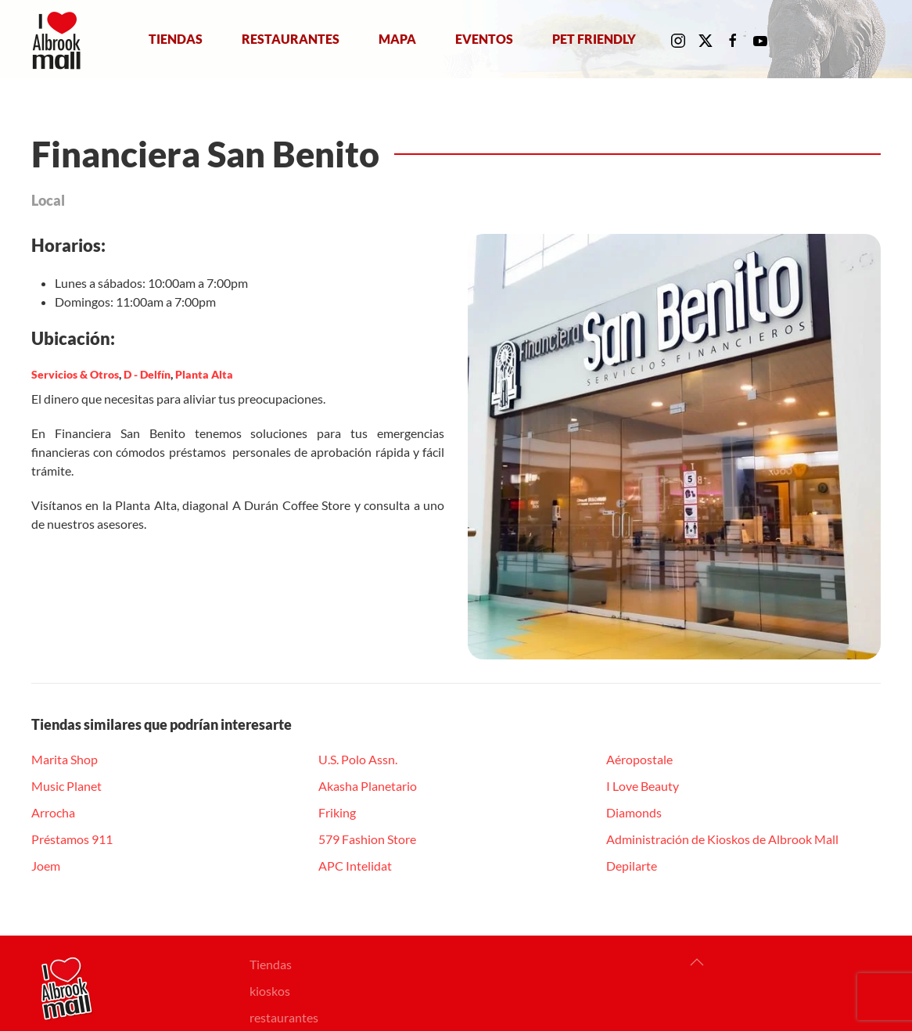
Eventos (484, 38)
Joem (45, 865)
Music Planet (66, 785)
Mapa (397, 38)
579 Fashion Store (367, 839)
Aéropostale (639, 759)
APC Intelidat (355, 865)
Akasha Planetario (367, 785)
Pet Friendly (594, 38)
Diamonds (634, 812)
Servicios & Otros (75, 374)
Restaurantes (290, 38)
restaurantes (284, 1017)
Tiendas (176, 38)
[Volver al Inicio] (59, 39)
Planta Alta (204, 374)
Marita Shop (64, 759)
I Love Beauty (642, 785)
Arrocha (53, 812)
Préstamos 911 (72, 839)
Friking (337, 812)
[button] (697, 962)
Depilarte (631, 865)
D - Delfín (147, 374)
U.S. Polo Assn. (357, 759)
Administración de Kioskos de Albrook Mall (722, 839)
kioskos (270, 990)
